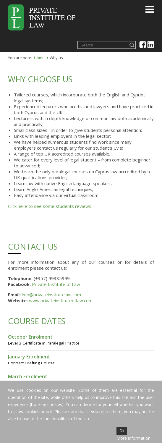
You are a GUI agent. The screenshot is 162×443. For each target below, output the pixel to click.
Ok (121, 430)
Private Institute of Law (56, 284)
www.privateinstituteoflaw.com (61, 300)
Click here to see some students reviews (49, 206)
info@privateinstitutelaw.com (51, 295)
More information (133, 438)
